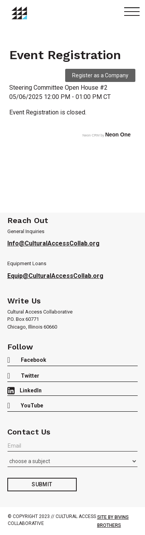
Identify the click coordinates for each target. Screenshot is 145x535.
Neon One (118, 134)
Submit (42, 484)
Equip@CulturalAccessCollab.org (55, 275)
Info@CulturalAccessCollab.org (53, 243)
